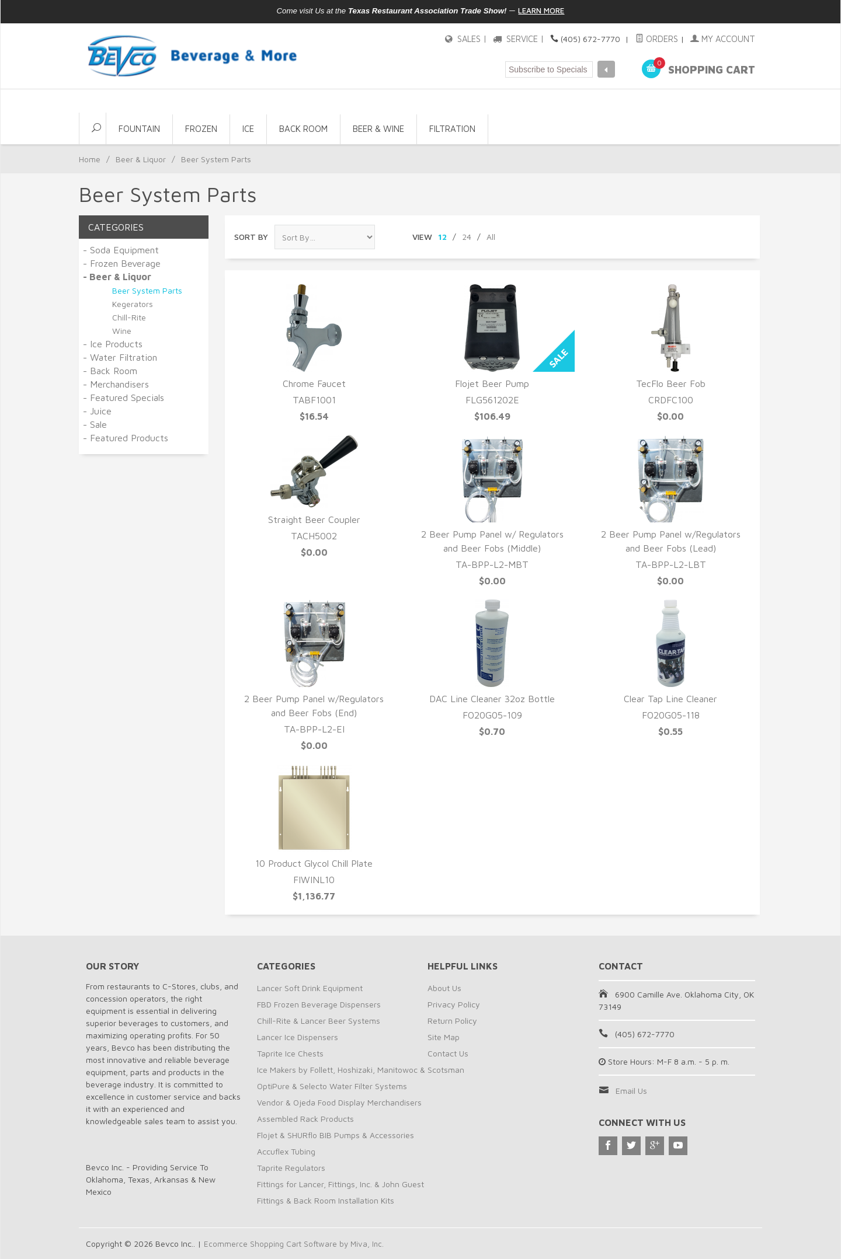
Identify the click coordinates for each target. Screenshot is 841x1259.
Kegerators (132, 304)
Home (89, 159)
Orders (660, 39)
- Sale (95, 424)
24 (466, 237)
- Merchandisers (116, 384)
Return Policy (452, 1021)
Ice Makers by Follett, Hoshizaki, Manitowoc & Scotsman (360, 1070)
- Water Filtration (120, 357)
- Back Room (110, 370)
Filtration (452, 129)
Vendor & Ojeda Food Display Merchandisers (339, 1102)
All (490, 237)
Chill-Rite (129, 317)
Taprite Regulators (291, 1168)
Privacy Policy (454, 1004)
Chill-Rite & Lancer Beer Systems (318, 1021)
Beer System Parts (147, 290)
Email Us (631, 1091)
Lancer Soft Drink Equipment (310, 988)
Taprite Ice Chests (290, 1053)
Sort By (251, 237)
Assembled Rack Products (305, 1119)
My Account (724, 39)
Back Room (303, 129)
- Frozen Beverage (122, 263)
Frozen (201, 129)
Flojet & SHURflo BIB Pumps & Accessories (335, 1135)
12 (442, 237)
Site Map (444, 1037)
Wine (121, 331)
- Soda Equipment (121, 250)
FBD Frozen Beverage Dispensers (319, 1004)
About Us (444, 988)
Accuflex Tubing (286, 1151)
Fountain (139, 129)
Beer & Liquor (141, 159)
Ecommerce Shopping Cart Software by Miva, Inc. (295, 1243)
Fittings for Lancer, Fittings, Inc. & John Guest (340, 1184)
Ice (248, 129)
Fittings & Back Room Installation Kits (325, 1200)
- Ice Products (113, 344)
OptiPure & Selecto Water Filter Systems (332, 1086)
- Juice (97, 411)
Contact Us (448, 1053)
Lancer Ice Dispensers (297, 1037)
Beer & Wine (378, 129)
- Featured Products (125, 438)
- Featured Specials (123, 397)
